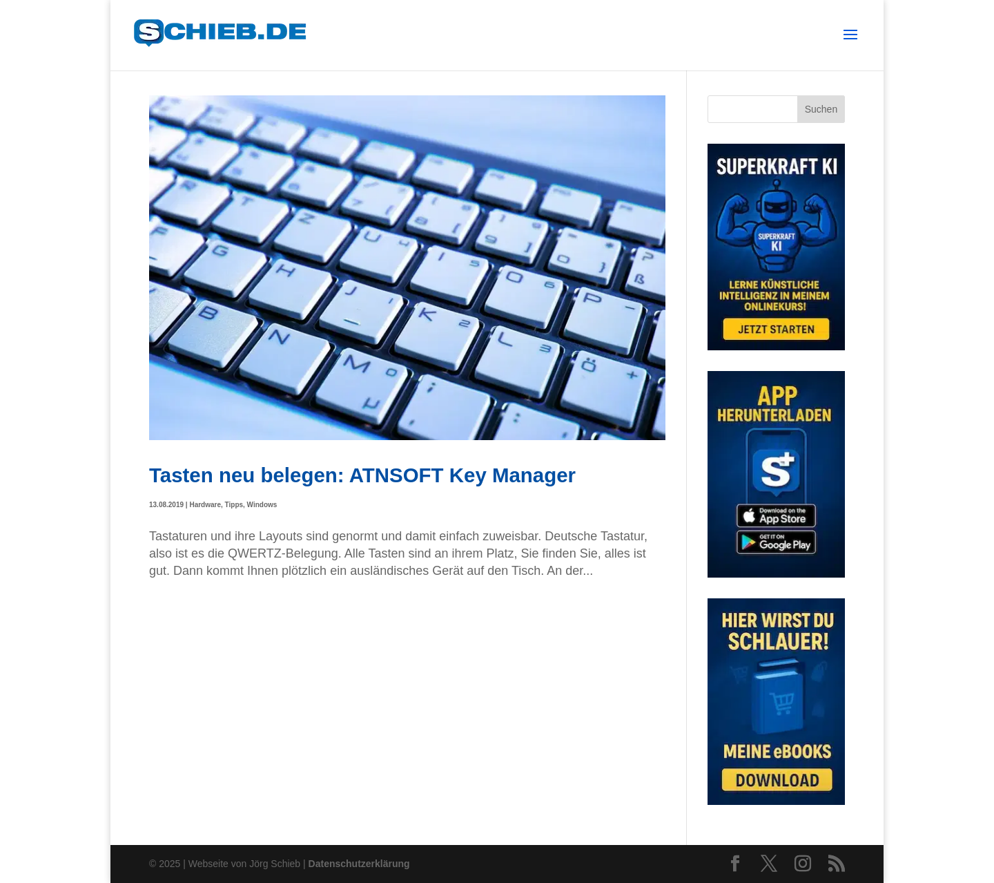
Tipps (234, 505)
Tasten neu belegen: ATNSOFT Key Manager (362, 475)
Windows (262, 505)
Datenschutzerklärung (359, 863)
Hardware (205, 505)
